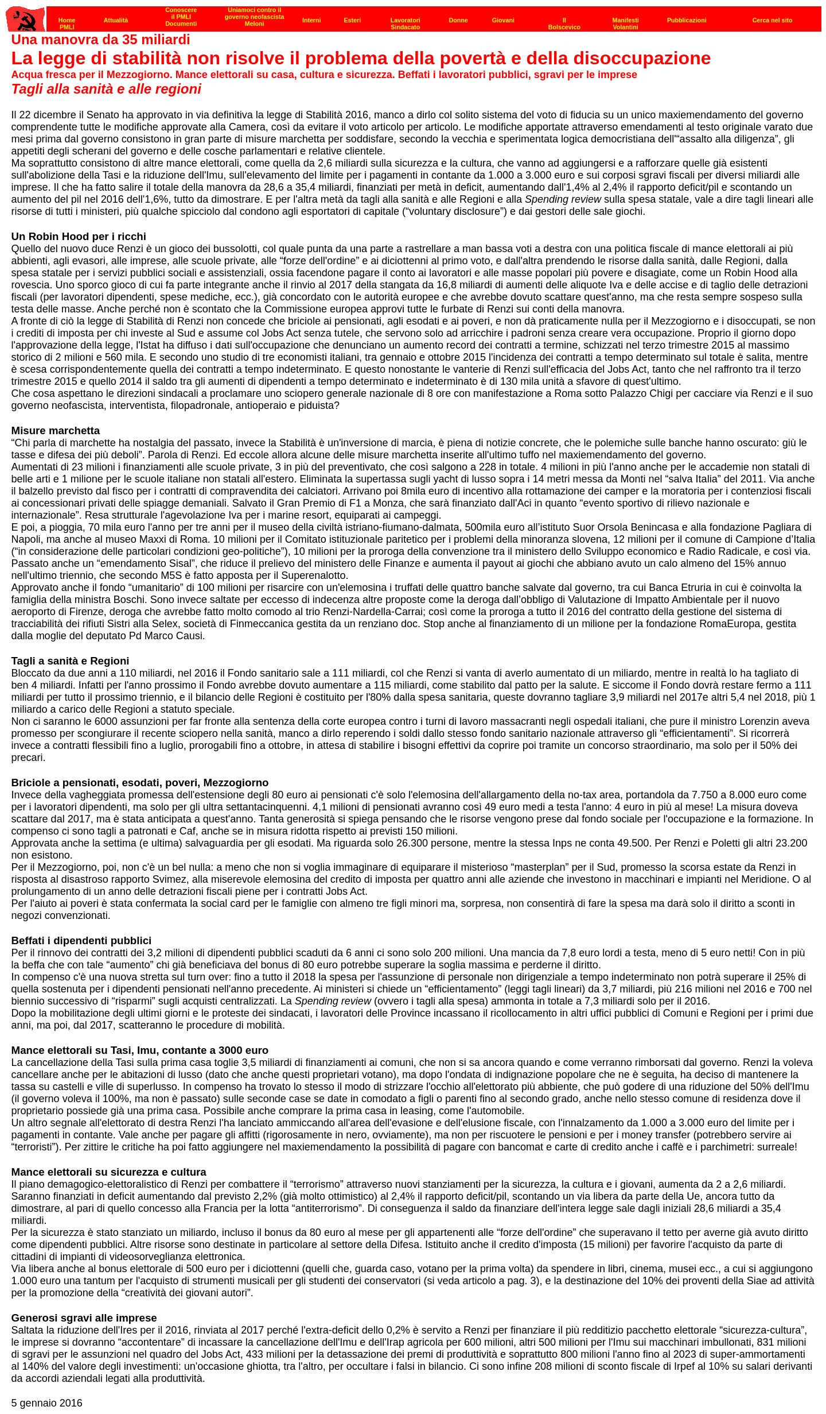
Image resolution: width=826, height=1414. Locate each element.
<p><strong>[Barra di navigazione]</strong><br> (413, 16)
